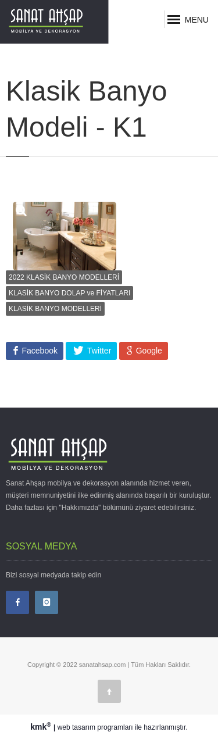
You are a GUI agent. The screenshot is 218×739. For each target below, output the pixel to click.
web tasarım (76, 727)
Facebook (39, 350)
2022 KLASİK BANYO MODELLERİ (64, 277)
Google (148, 350)
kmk (41, 726)
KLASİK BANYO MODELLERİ (55, 309)
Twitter (98, 350)
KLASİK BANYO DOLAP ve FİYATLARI (69, 293)
